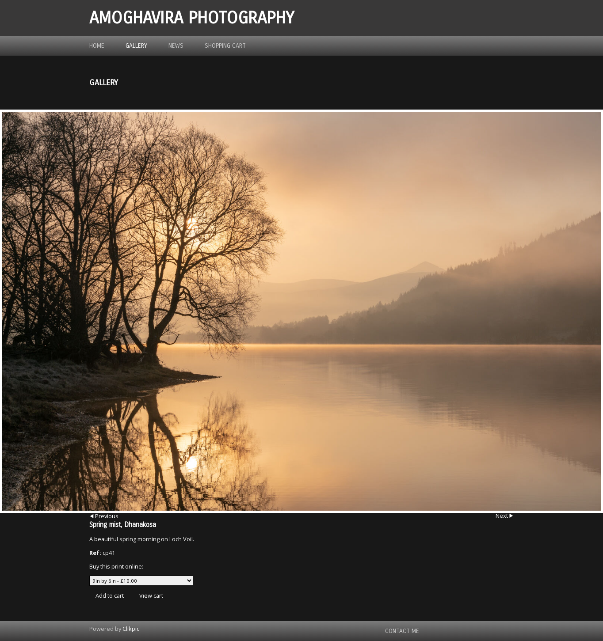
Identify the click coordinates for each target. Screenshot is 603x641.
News (175, 45)
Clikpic (130, 629)
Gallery (136, 45)
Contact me (402, 631)
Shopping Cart (225, 45)
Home (96, 45)
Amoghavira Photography (191, 18)
